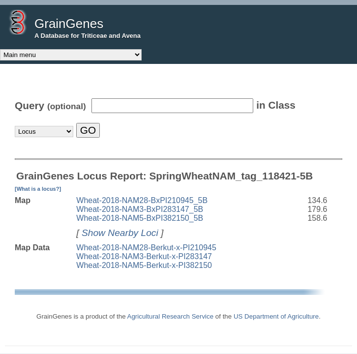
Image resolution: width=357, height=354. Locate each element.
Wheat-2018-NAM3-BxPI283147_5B (139, 209)
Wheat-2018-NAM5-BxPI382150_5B (139, 218)
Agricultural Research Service (170, 316)
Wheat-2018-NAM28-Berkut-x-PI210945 (146, 247)
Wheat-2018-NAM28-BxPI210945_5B (142, 200)
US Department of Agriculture (276, 316)
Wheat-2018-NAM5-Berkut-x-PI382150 (144, 265)
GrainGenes (68, 23)
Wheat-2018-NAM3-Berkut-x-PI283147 (144, 256)
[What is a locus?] (38, 189)
